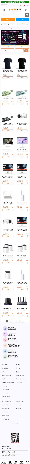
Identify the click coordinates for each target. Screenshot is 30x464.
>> (22, 321)
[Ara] (27, 15)
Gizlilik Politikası (5, 393)
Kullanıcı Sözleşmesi (20, 378)
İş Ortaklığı (4, 371)
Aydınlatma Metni (6, 396)
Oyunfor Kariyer (19, 401)
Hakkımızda (4, 364)
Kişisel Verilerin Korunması (8, 382)
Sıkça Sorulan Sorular (6, 401)
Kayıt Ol (18, 364)
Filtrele (22, 47)
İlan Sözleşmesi (5, 386)
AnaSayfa (8, 28)
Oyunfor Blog (5, 405)
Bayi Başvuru (5, 368)
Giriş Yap (18, 368)
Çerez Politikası (5, 389)
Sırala (7, 47)
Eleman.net (18, 405)
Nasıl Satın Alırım (6, 408)
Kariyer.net (18, 408)
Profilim (18, 371)
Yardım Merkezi (5, 419)
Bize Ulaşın (4, 378)
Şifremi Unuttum (20, 375)
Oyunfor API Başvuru (6, 375)
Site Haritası (19, 382)
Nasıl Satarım (5, 412)
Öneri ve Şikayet (5, 415)
